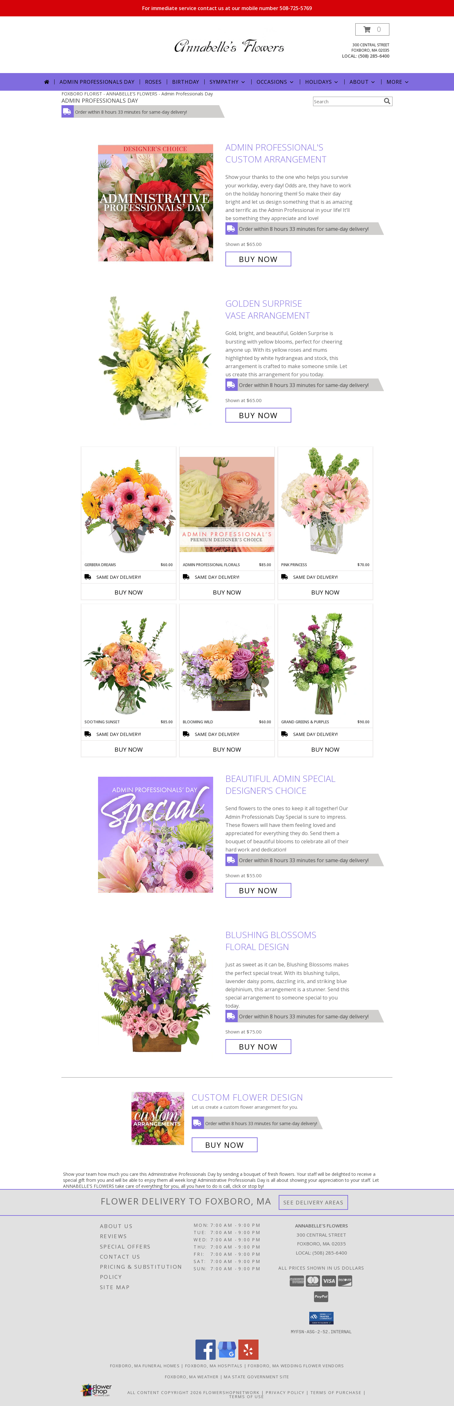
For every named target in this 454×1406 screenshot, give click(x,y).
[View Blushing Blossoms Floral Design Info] (160, 991)
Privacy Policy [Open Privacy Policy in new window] (285, 1392)
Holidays (322, 81)
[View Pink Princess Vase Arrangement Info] (325, 504)
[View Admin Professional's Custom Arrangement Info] (160, 203)
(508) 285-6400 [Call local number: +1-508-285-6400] (373, 56)
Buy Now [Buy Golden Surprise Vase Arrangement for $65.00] (258, 415)
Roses (153, 81)
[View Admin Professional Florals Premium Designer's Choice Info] (227, 504)
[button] (372, 29)
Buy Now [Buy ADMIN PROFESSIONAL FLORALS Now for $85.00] (227, 592)
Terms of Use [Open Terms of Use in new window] (246, 1396)
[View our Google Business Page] (227, 1358)
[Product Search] (347, 101)
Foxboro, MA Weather (192, 1376)
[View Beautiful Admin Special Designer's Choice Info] (160, 835)
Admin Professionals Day (97, 81)
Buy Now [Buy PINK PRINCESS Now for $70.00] (325, 592)
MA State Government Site (256, 1376)
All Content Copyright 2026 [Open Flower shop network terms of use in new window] (164, 1392)
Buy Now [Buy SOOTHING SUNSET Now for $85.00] (128, 749)
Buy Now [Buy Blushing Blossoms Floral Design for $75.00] (258, 1046)
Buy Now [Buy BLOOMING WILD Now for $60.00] (227, 749)
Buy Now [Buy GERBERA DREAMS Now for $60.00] (128, 592)
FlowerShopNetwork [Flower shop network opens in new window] (231, 1392)
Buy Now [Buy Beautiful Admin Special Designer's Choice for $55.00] (258, 890)
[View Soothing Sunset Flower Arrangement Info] (128, 661)
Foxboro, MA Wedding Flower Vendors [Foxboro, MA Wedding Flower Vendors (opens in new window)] (296, 1365)
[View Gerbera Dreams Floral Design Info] (128, 504)
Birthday (185, 81)
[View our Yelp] (248, 1358)
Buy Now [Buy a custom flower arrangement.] (224, 1145)
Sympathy (228, 81)
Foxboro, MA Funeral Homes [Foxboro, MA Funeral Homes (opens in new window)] (145, 1365)
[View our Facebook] (205, 1358)
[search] (387, 101)
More (398, 81)
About (363, 81)
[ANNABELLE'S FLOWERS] (229, 40)
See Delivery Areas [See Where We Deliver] (313, 1202)
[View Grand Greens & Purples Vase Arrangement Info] (325, 661)
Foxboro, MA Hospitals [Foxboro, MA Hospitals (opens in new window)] (213, 1365)
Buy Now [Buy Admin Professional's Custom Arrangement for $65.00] (258, 259)
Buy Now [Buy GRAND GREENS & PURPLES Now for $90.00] (325, 749)
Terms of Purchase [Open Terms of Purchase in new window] (336, 1392)
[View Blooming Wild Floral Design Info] (227, 661)
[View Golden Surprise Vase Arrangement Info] (160, 359)
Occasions (276, 81)
